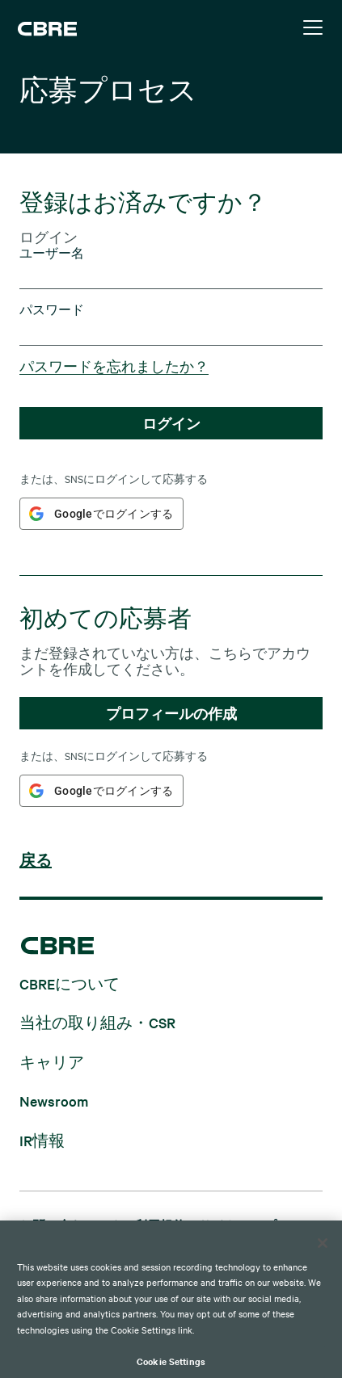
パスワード (51, 309)
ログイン (171, 423)
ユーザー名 (51, 253)
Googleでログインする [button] (113, 513)
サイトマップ (238, 1224)
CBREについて (69, 982)
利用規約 (160, 1224)
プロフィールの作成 (171, 713)
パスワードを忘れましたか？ (114, 366)
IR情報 (42, 1139)
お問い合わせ (58, 1224)
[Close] (322, 1261)
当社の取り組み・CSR (97, 1022)
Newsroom (53, 1100)
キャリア (51, 1061)
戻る (35, 861)
